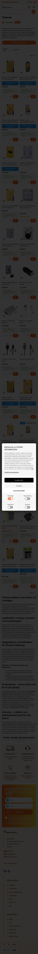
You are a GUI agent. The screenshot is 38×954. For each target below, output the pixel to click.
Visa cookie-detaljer (19, 490)
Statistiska (27, 506)
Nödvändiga (10, 497)
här (32, 469)
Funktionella (10, 506)
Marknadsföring (27, 497)
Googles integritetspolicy (11, 472)
